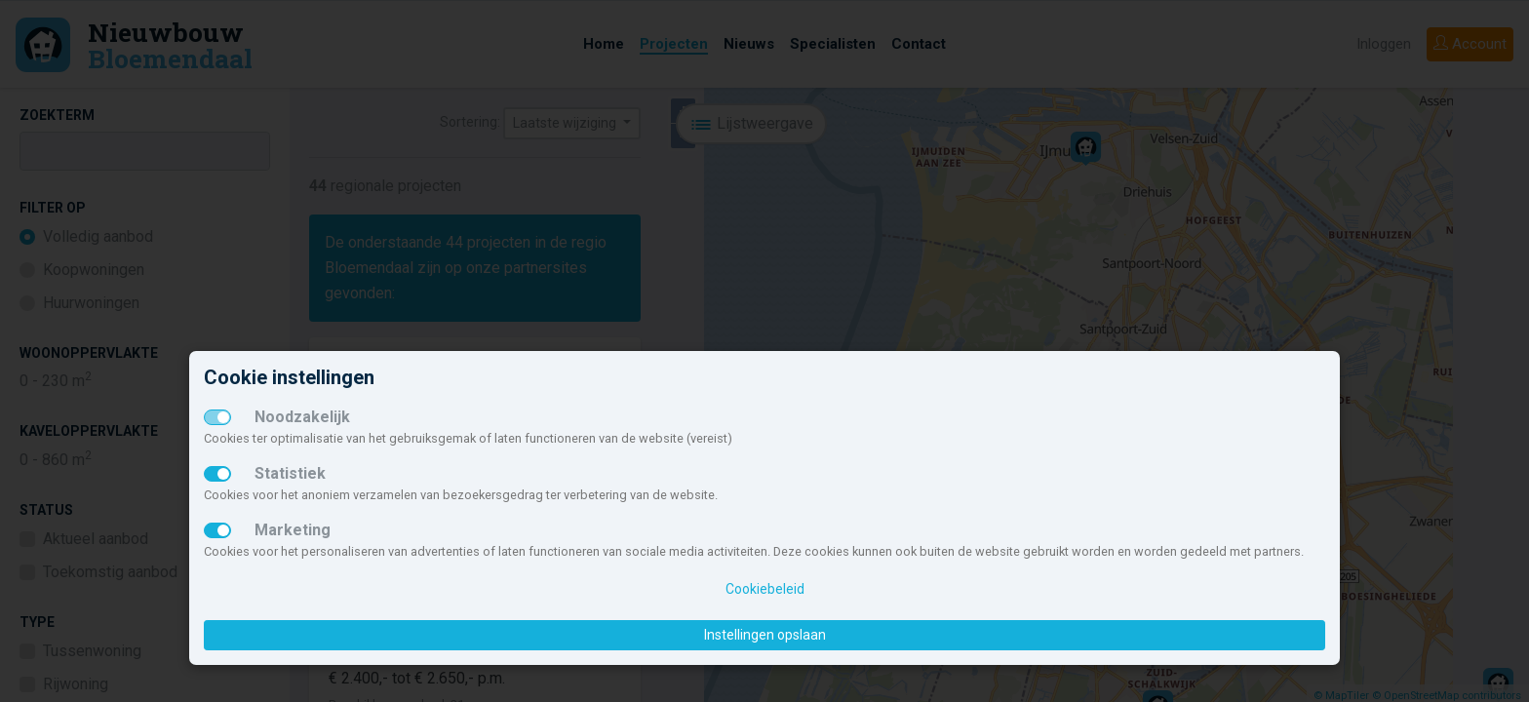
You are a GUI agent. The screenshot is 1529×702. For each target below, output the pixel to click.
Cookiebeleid (764, 589)
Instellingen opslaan (765, 635)
